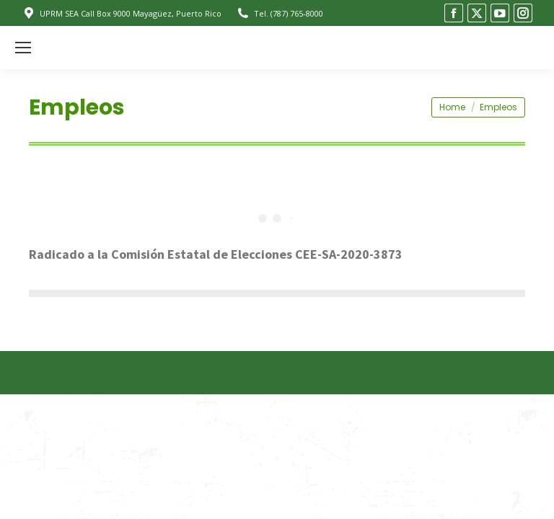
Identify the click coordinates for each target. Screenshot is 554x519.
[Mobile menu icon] (23, 47)
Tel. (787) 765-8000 (279, 13)
